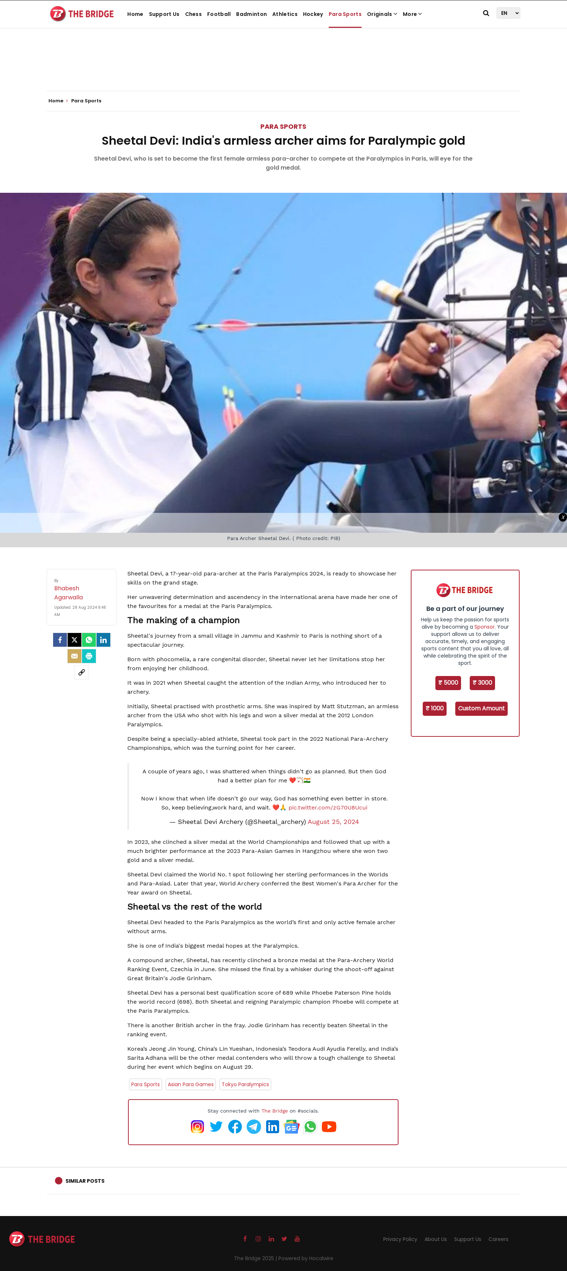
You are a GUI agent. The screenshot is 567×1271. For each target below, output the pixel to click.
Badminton (251, 14)
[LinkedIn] (103, 640)
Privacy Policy (400, 1239)
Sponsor (484, 626)
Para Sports (345, 14)
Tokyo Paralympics (245, 1084)
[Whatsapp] (89, 640)
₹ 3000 (482, 683)
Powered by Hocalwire (305, 1258)
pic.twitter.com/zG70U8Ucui (328, 807)
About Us (436, 1239)
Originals (382, 14)
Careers (498, 1239)
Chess (193, 14)
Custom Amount (481, 708)
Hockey (313, 14)
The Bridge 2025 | (256, 1258)
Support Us (164, 14)
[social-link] (81, 672)
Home (135, 14)
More (412, 14)
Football (219, 14)
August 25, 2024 (333, 821)
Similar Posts (85, 1181)
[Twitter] (74, 640)
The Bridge (274, 1111)
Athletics (285, 14)
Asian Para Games (191, 1084)
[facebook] (60, 640)
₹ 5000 (448, 683)
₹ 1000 (435, 708)
